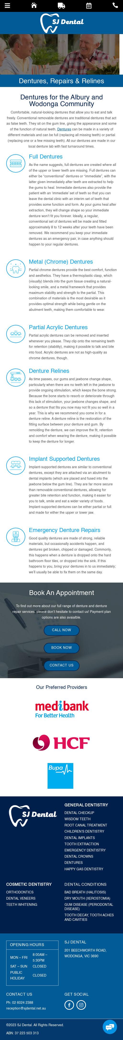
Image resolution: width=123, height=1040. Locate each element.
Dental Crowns (78, 856)
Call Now (61, 630)
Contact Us (62, 665)
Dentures (64, 129)
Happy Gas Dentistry (83, 869)
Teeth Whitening (21, 905)
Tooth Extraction (81, 844)
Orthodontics (19, 892)
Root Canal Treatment (85, 825)
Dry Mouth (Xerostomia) (87, 898)
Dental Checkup (79, 813)
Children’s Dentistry (84, 831)
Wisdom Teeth (77, 819)
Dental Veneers (20, 898)
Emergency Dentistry (85, 850)
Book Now (61, 648)
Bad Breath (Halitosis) (85, 892)
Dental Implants (79, 838)
